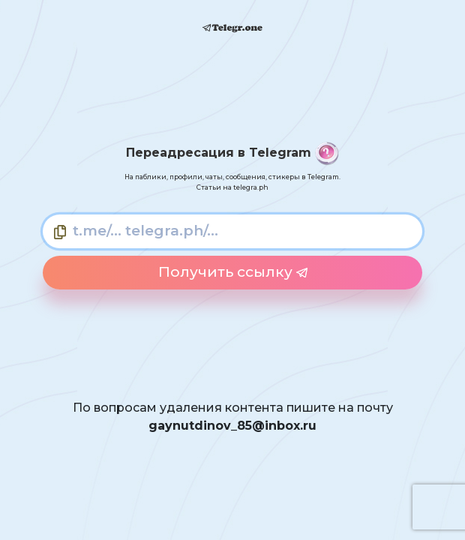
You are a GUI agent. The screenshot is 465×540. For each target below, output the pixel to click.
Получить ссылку (233, 271)
